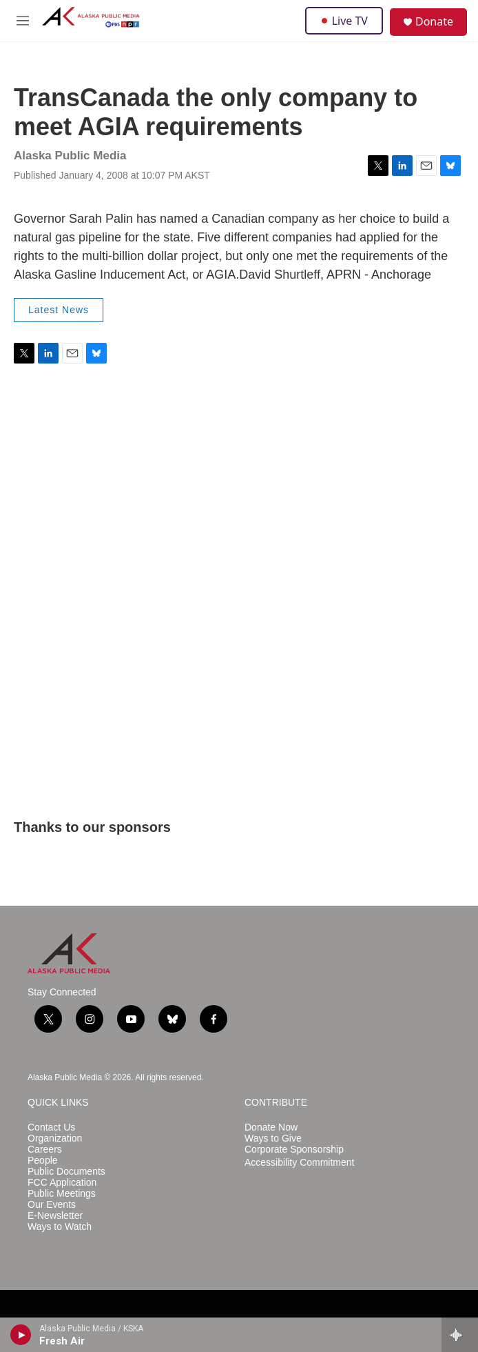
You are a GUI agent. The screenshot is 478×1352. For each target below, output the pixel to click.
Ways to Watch (60, 1227)
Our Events (52, 1205)
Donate (434, 21)
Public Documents (66, 1171)
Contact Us (51, 1127)
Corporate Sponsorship (294, 1149)
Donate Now (271, 1127)
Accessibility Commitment (299, 1162)
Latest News (58, 309)
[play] (21, 1335)
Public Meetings (62, 1194)
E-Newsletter (55, 1216)
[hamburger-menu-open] (23, 20)
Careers (45, 1149)
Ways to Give (273, 1138)
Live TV (344, 20)
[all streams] (459, 1335)
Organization (55, 1138)
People (43, 1160)
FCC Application (62, 1182)
